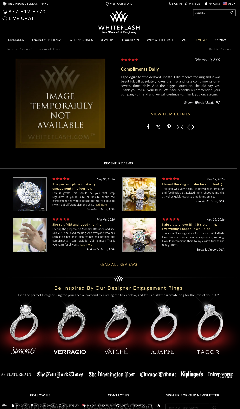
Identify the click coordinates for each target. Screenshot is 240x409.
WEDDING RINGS (81, 39)
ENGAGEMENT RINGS (46, 39)
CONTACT (222, 39)
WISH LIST (195, 3)
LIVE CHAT (21, 18)
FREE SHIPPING (28, 3)
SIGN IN (177, 3)
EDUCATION (130, 39)
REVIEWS (201, 39)
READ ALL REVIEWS (118, 264)
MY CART (214, 3)
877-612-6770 (27, 11)
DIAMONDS (16, 39)
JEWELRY (107, 39)
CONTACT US (118, 395)
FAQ (183, 39)
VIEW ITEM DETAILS (170, 114)
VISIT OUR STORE (121, 3)
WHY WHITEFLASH (160, 39)
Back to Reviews (220, 49)
